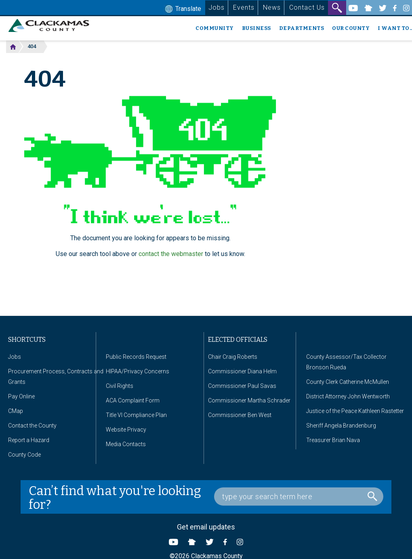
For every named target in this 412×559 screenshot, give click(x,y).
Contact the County (32, 425)
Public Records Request (136, 357)
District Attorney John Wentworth (348, 396)
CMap (15, 411)
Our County (351, 28)
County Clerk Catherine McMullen (347, 382)
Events (243, 7)
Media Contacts (126, 444)
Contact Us (307, 7)
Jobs (216, 7)
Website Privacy (126, 429)
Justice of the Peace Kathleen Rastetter (355, 411)
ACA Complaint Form (133, 400)
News (272, 7)
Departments (301, 28)
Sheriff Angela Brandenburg (341, 425)
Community (214, 28)
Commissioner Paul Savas (242, 386)
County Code (24, 454)
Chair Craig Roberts (232, 357)
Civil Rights (119, 386)
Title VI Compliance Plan (136, 415)
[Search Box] (298, 496)
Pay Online (21, 396)
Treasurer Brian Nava (333, 440)
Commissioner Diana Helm (242, 371)
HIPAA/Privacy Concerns (137, 371)
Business (256, 28)
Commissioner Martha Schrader (249, 400)
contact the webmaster (171, 254)
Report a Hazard (28, 440)
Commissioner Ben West (239, 415)
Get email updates (206, 527)
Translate (182, 9)
